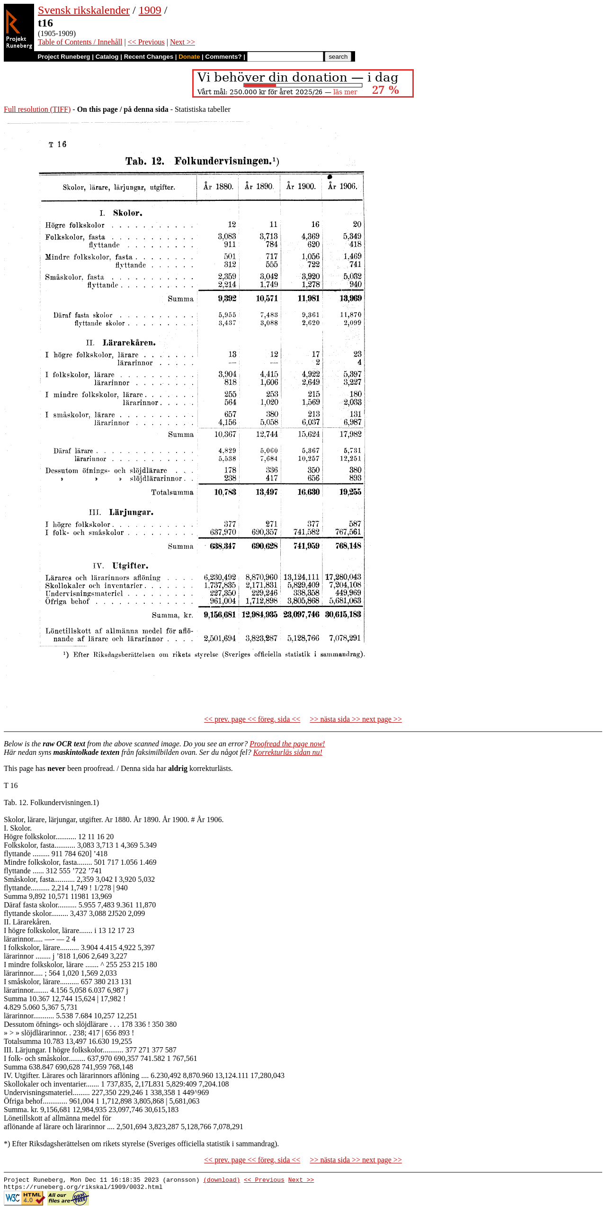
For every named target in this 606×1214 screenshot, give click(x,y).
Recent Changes (148, 56)
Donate (189, 56)
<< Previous (146, 42)
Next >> (182, 42)
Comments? (223, 56)
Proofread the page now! (287, 744)
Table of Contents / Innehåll (80, 42)
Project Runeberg (63, 56)
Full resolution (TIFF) (37, 109)
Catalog (107, 56)
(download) (221, 1181)
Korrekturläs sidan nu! (287, 752)
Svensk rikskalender (84, 10)
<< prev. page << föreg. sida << (252, 719)
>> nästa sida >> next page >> (356, 719)
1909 (150, 10)
